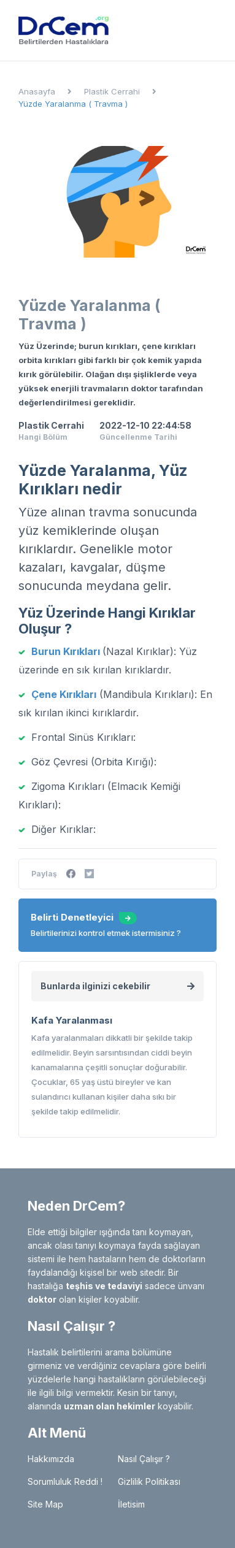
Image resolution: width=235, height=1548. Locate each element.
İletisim (131, 1504)
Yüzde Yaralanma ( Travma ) (73, 104)
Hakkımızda (51, 1459)
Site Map (45, 1504)
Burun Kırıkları (65, 651)
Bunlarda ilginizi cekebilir (117, 986)
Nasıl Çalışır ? (144, 1459)
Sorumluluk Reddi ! (65, 1481)
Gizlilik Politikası (149, 1481)
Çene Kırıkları (63, 694)
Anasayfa (36, 91)
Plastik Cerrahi (112, 91)
